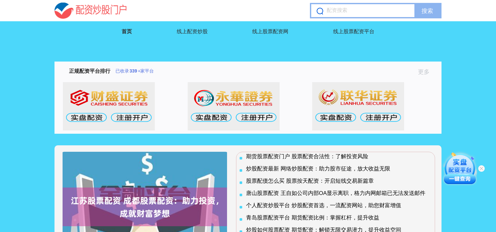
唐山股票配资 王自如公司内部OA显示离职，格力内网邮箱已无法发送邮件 (335, 193)
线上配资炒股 (192, 31)
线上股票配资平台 (353, 31)
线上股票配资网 (270, 31)
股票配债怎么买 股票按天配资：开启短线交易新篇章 (310, 181)
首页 (127, 31)
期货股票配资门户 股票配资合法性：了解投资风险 (307, 156)
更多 (426, 72)
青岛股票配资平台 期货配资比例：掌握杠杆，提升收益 (312, 218)
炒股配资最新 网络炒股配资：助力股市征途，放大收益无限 (318, 169)
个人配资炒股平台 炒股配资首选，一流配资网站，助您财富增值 (323, 205)
